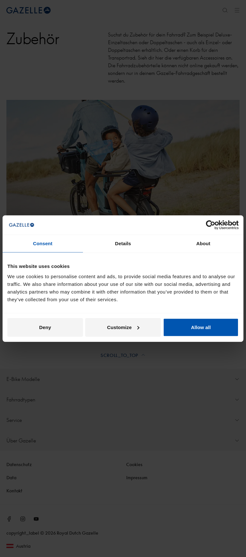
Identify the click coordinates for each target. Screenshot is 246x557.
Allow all (201, 327)
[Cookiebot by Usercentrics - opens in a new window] (211, 225)
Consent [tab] (43, 243)
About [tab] (203, 243)
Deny (45, 327)
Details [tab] (123, 243)
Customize (123, 327)
